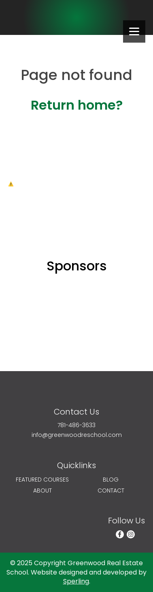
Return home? (77, 105)
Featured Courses (42, 480)
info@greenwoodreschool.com (77, 435)
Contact (111, 491)
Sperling (76, 581)
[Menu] (134, 31)
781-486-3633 (76, 425)
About (42, 491)
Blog (111, 480)
